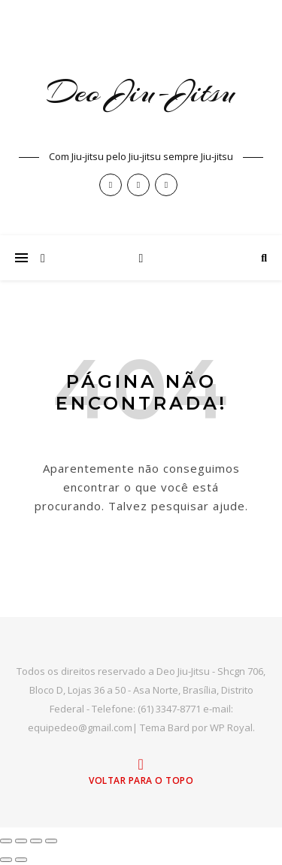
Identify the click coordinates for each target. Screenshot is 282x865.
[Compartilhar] (36, 841)
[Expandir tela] (21, 841)
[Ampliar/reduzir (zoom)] (6, 841)
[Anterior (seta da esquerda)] (6, 859)
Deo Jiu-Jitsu (141, 92)
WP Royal (231, 727)
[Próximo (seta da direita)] (21, 859)
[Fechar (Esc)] (51, 841)
